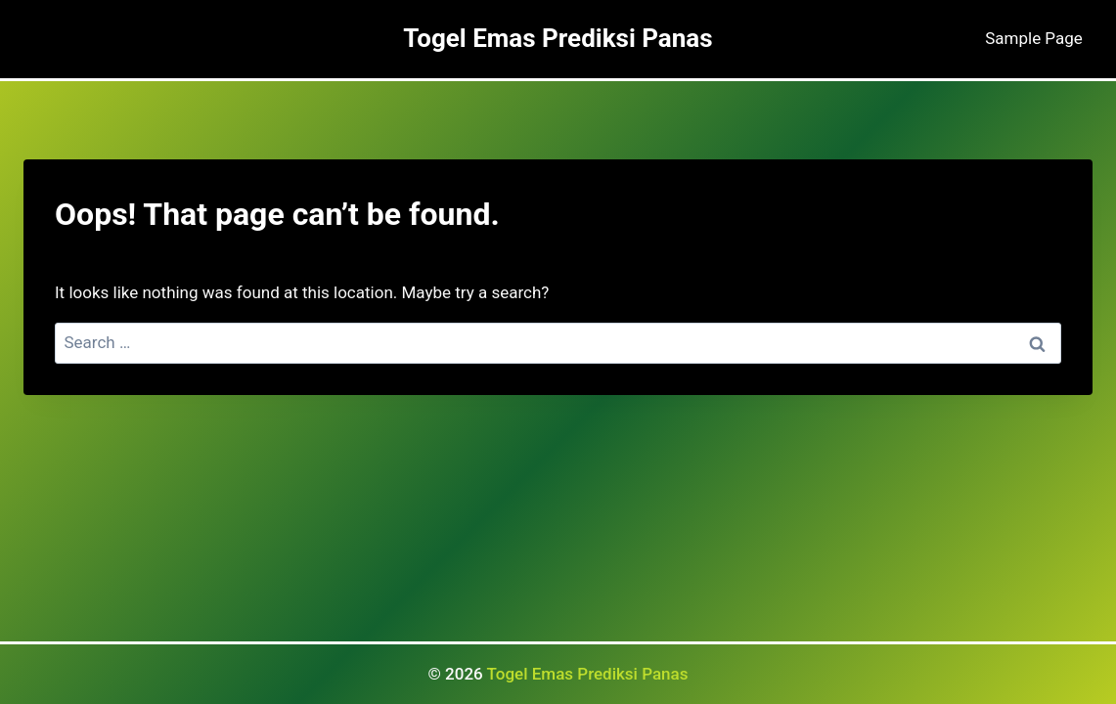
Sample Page (1034, 38)
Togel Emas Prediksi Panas (588, 673)
